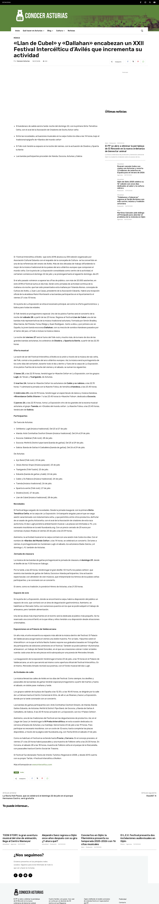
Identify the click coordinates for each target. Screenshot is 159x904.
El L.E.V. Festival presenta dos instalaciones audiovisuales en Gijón (138, 800)
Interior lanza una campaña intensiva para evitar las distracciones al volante (58, 878)
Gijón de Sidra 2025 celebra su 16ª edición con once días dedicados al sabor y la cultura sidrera (130, 185)
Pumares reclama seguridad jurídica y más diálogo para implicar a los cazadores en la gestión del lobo (97, 892)
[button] (142, 30)
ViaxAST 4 (151, 758)
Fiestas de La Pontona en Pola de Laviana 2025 (96, 886)
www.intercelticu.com (42, 727)
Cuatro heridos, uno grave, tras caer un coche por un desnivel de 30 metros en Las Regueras (62, 863)
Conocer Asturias (23, 61)
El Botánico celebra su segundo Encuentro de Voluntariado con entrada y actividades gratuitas (95, 870)
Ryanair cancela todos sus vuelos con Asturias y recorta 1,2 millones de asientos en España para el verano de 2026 (131, 169)
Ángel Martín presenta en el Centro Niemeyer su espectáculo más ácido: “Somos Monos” (62, 892)
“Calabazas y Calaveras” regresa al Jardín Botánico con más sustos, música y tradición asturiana (130, 200)
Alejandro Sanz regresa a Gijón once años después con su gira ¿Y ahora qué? (59, 800)
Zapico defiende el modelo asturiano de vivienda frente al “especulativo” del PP (97, 863)
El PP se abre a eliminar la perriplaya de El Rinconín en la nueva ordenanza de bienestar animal (125, 149)
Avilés (22, 735)
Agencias (120, 175)
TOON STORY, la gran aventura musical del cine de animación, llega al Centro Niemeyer (20, 800)
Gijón (106, 143)
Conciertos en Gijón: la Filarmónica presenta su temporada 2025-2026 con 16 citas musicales (98, 802)
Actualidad (120, 164)
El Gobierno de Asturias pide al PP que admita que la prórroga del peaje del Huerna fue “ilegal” (61, 885)
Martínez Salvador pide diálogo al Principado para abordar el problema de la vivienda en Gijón (131, 215)
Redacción (113, 143)
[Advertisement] (125, 89)
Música (17, 38)
